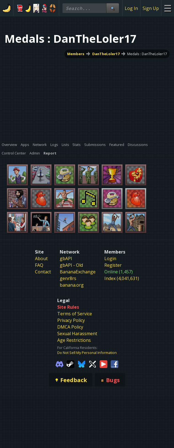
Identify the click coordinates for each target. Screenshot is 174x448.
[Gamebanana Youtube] (103, 364)
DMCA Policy (70, 327)
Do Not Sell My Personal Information (87, 352)
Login (110, 258)
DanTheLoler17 (105, 53)
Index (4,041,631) (121, 278)
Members (75, 53)
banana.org (72, 285)
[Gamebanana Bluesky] (81, 364)
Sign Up (151, 8)
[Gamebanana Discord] (59, 364)
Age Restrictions (74, 340)
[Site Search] (112, 8)
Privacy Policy (71, 320)
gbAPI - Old (71, 265)
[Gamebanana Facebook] (114, 364)
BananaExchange (78, 272)
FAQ (39, 265)
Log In (131, 8)
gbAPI (66, 258)
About (41, 258)
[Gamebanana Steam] (70, 364)
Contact (43, 272)
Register (113, 265)
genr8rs (68, 278)
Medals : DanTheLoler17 (147, 53)
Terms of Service (74, 314)
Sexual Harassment (77, 333)
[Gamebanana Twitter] (92, 364)
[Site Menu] (167, 8)
